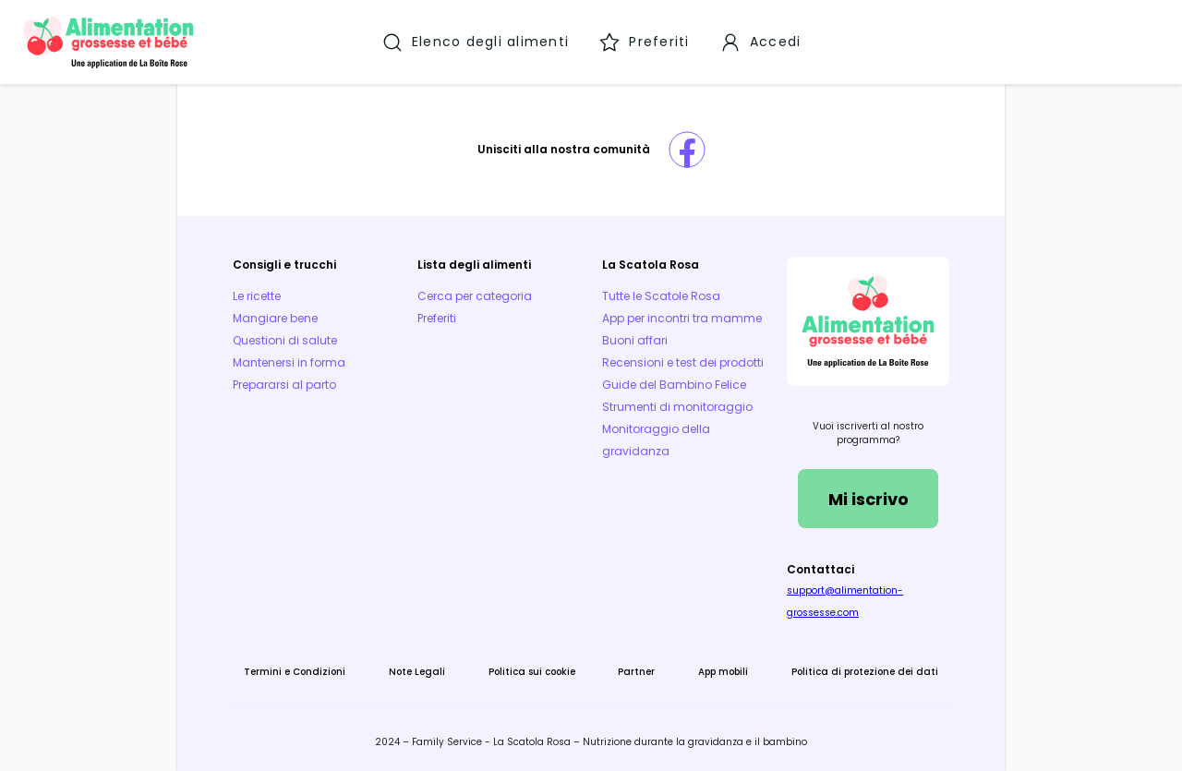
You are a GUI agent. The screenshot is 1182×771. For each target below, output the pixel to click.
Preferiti (436, 318)
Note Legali (417, 672)
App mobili (723, 672)
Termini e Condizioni (294, 672)
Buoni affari (635, 340)
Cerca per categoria (474, 296)
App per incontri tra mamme (682, 318)
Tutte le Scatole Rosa (661, 296)
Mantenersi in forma (289, 362)
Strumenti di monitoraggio (677, 407)
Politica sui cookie (531, 672)
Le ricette (257, 296)
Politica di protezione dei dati (864, 672)
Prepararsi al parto (284, 384)
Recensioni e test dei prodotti (683, 362)
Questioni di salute (285, 340)
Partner (636, 672)
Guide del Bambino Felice (674, 384)
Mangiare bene (275, 318)
